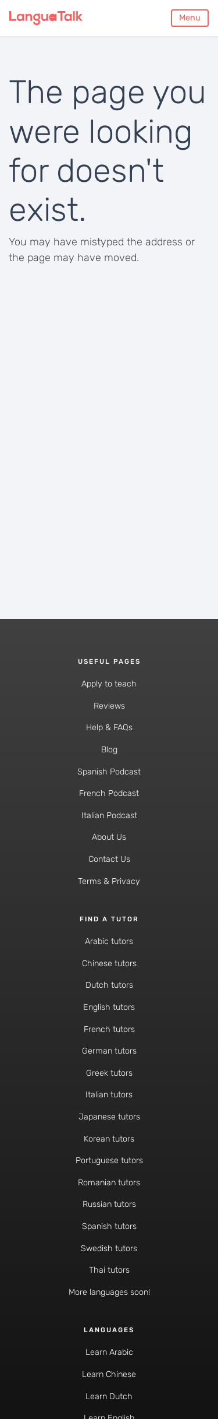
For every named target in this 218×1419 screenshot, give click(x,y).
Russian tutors (109, 1204)
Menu (190, 18)
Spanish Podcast (109, 772)
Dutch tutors (109, 985)
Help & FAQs (109, 728)
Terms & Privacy (109, 881)
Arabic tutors (109, 941)
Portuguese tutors (109, 1161)
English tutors (109, 1007)
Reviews (109, 706)
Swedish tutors (109, 1248)
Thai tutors (109, 1270)
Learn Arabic (109, 1352)
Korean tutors (109, 1139)
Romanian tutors (109, 1183)
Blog (109, 750)
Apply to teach (109, 684)
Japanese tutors (109, 1117)
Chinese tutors (109, 964)
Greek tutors (109, 1073)
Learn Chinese (109, 1374)
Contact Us (109, 859)
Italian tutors (109, 1095)
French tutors (109, 1029)
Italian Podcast (109, 816)
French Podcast (109, 793)
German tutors (109, 1051)
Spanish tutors (109, 1226)
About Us (109, 837)
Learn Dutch (109, 1397)
